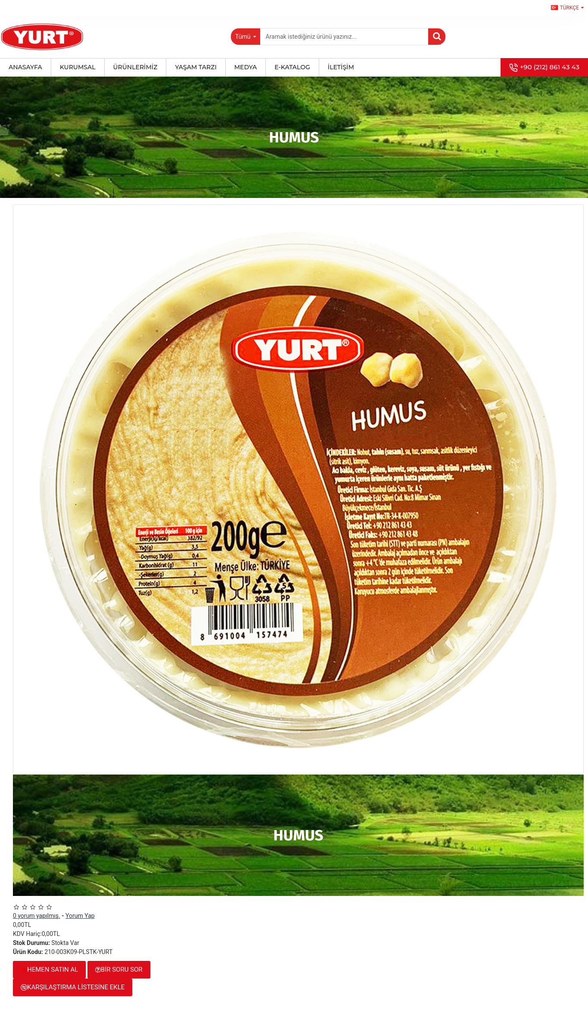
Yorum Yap (80, 915)
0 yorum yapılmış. (36, 915)
